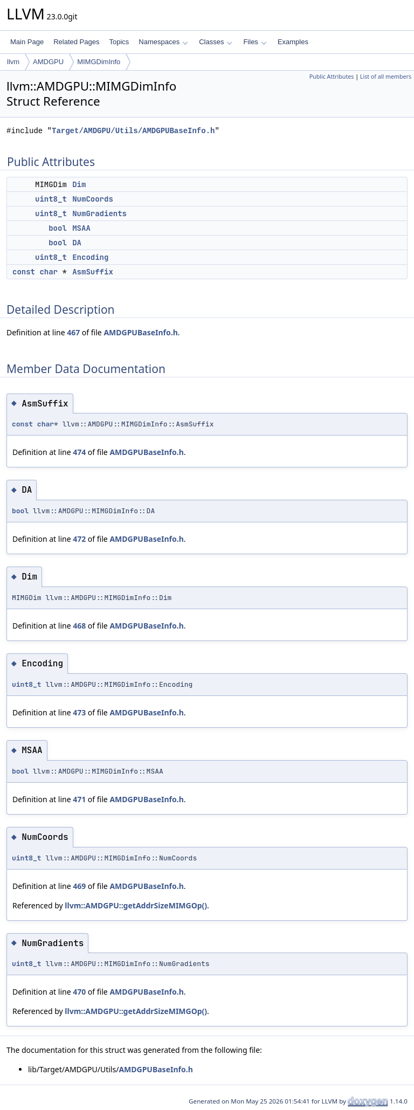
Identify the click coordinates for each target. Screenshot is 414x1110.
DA (76, 242)
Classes (215, 42)
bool (58, 228)
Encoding (90, 257)
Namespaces (163, 42)
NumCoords (92, 199)
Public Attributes (331, 76)
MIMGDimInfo (98, 62)
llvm (13, 62)
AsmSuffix (92, 272)
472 (79, 539)
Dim (79, 184)
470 (79, 992)
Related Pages (76, 42)
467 (73, 332)
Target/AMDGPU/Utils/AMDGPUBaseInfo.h (133, 131)
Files (254, 42)
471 (79, 799)
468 (79, 626)
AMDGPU (48, 62)
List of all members (385, 76)
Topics (119, 42)
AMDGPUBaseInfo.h (140, 332)
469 (79, 886)
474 (79, 452)
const (23, 272)
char (48, 272)
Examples (293, 42)
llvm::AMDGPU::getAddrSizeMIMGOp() (136, 905)
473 (79, 712)
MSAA (81, 228)
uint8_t (51, 199)
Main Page (27, 42)
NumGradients (99, 213)
